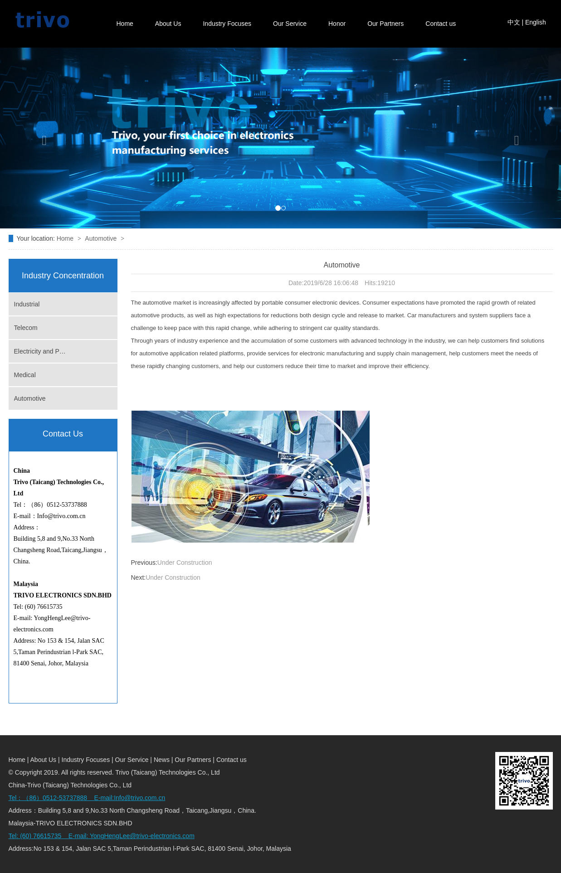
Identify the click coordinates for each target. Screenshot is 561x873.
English (535, 22)
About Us (168, 23)
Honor (337, 23)
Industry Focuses (227, 23)
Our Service (290, 23)
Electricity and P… (40, 351)
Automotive (101, 238)
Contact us (440, 23)
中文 (513, 22)
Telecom (26, 327)
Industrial (27, 304)
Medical (25, 374)
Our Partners (385, 23)
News (162, 759)
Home (125, 23)
